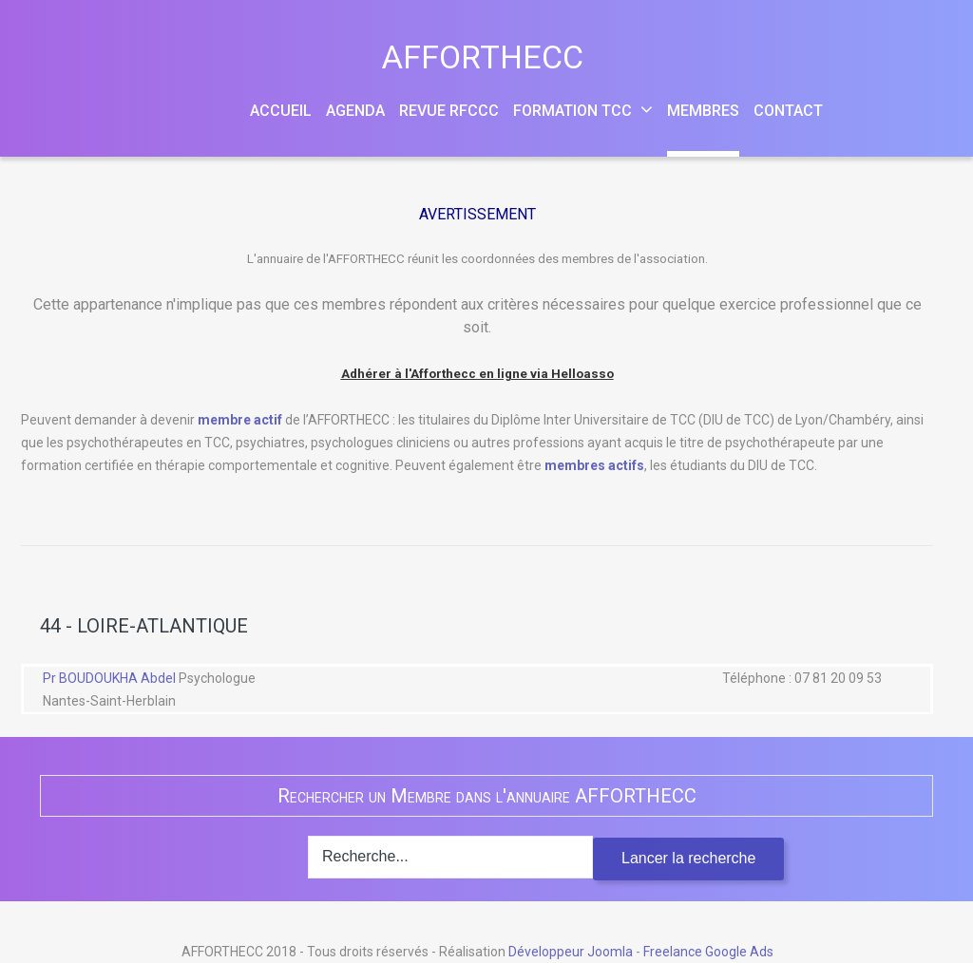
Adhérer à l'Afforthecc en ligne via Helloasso (477, 374)
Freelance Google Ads (708, 951)
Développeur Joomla (570, 951)
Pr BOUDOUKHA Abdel (111, 678)
